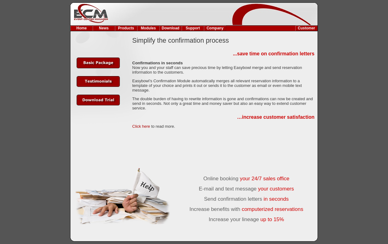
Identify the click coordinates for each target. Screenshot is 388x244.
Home (81, 28)
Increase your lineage (246, 219)
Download (170, 28)
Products (126, 28)
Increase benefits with (246, 209)
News (103, 28)
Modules (148, 28)
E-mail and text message (246, 189)
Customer (306, 28)
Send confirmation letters (246, 199)
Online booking (246, 179)
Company (215, 28)
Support (193, 28)
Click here (141, 126)
